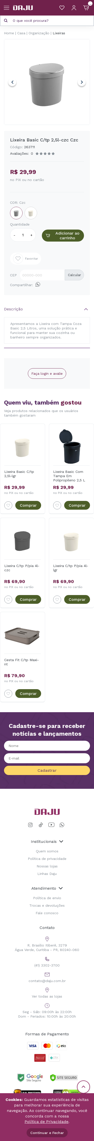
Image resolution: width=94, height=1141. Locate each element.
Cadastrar (47, 770)
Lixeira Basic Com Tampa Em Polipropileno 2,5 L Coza (69, 476)
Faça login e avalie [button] (47, 373)
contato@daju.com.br (47, 977)
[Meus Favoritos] (62, 8)
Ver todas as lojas (47, 992)
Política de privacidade (47, 859)
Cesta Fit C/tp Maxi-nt (21, 662)
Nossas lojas (47, 866)
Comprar (28, 505)
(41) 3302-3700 (47, 961)
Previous (12, 82)
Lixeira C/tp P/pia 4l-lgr (70, 568)
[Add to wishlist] (8, 505)
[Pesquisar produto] (6, 20)
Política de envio (47, 898)
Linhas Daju (47, 874)
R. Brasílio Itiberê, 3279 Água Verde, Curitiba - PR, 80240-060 (47, 943)
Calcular (74, 275)
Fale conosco (47, 913)
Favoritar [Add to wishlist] (25, 259)
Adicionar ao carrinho (61, 235)
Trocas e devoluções (47, 905)
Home (9, 33)
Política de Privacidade (46, 1121)
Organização (39, 33)
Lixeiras (59, 33)
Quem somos (47, 851)
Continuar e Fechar (47, 1133)
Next (82, 82)
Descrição (13, 309)
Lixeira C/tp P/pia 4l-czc (21, 568)
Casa (21, 33)
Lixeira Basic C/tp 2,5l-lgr (19, 474)
